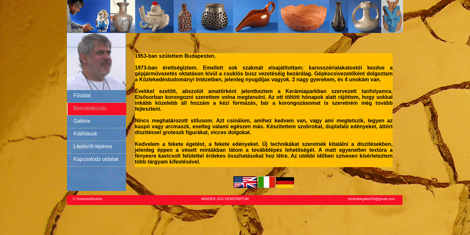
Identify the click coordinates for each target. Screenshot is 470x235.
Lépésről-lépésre (92, 146)
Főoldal (81, 95)
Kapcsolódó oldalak (96, 159)
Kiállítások (85, 133)
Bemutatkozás (89, 108)
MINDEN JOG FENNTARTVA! (225, 199)
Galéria (81, 121)
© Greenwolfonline (87, 199)
